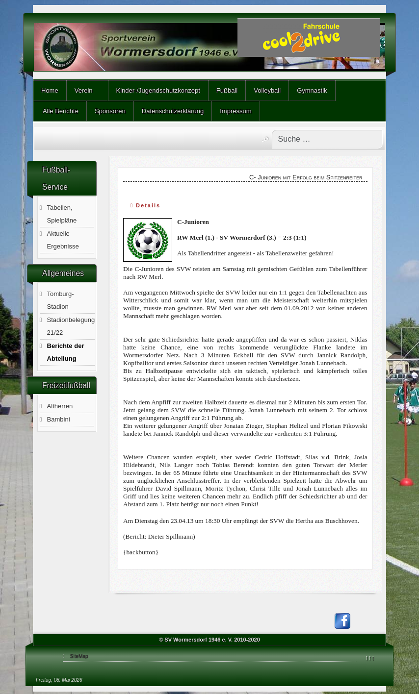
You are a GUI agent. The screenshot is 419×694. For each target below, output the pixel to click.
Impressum (235, 111)
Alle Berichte (60, 111)
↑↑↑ (370, 657)
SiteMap (79, 656)
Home (49, 90)
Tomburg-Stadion (60, 300)
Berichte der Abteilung (65, 352)
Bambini (58, 419)
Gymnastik (312, 90)
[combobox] (327, 139)
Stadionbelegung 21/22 (71, 326)
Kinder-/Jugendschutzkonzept (158, 90)
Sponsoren (110, 111)
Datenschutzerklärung (173, 111)
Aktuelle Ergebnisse (63, 240)
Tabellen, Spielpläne (62, 214)
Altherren (60, 406)
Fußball (226, 90)
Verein (84, 90)
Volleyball (267, 90)
